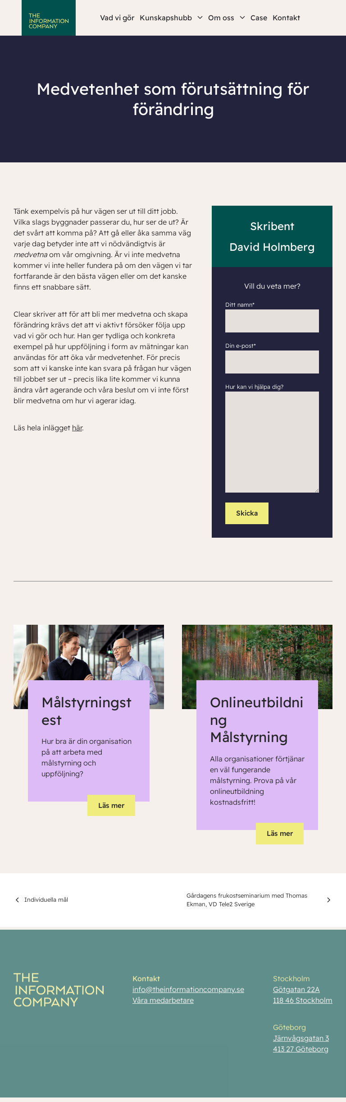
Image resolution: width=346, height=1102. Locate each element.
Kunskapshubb (171, 17)
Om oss (226, 17)
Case (258, 17)
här (77, 427)
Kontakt (286, 17)
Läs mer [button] (111, 805)
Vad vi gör (117, 17)
